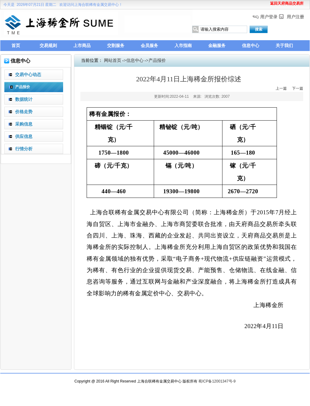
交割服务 (115, 45)
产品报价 (157, 60)
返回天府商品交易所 (287, 3)
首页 (15, 45)
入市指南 (183, 45)
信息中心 (250, 45)
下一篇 (297, 88)
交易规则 (48, 45)
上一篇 (281, 88)
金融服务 (217, 45)
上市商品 (82, 45)
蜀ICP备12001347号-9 (216, 381)
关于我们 (284, 45)
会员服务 (149, 45)
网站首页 (112, 60)
